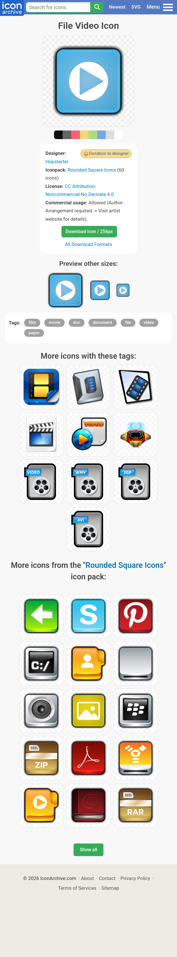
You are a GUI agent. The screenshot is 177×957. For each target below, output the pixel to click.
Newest (117, 7)
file (128, 322)
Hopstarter (56, 161)
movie (54, 322)
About (87, 878)
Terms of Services (77, 888)
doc (76, 322)
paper (33, 332)
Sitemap (110, 888)
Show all (88, 849)
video (149, 322)
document (102, 322)
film (32, 322)
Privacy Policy (135, 878)
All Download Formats (88, 244)
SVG (136, 7)
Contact (107, 878)
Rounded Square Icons (92, 170)
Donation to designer (109, 153)
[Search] (96, 7)
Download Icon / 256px (89, 231)
